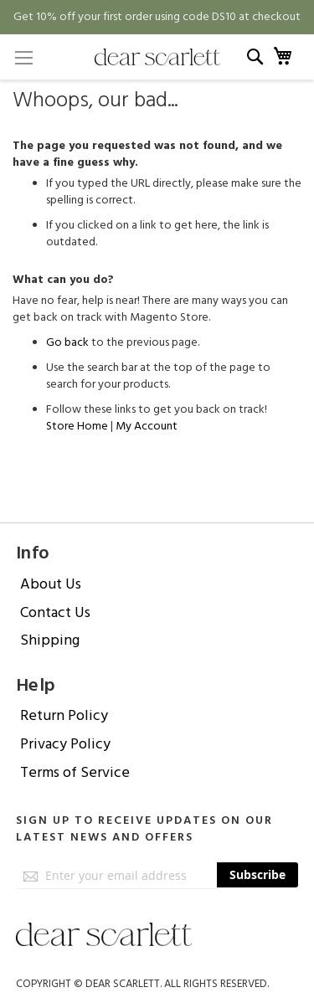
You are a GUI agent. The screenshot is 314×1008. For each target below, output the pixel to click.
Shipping (50, 640)
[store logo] (157, 57)
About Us (50, 583)
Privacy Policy (65, 743)
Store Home (77, 426)
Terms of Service (75, 772)
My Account (147, 426)
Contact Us (55, 612)
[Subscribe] (257, 874)
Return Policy (64, 715)
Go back (67, 342)
